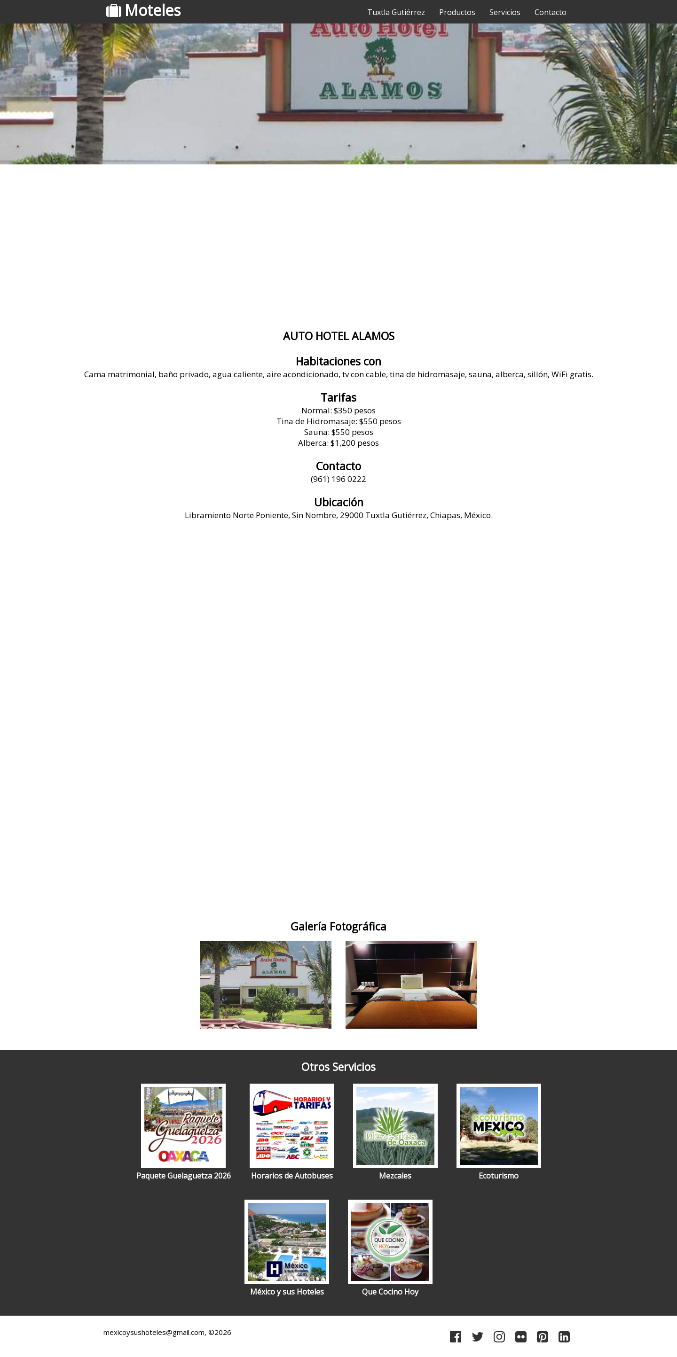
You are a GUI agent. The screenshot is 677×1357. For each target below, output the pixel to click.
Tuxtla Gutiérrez (396, 12)
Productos (457, 12)
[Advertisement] (338, 242)
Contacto (551, 12)
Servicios (504, 12)
